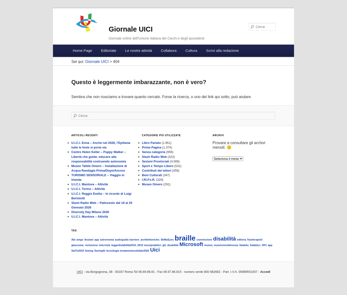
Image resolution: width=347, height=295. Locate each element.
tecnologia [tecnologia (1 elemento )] (112, 250)
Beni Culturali (152, 175)
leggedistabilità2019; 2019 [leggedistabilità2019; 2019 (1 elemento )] (127, 245)
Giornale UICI (131, 29)
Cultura (191, 50)
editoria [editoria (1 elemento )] (241, 239)
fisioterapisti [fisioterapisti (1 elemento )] (254, 239)
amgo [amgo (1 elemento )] (79, 239)
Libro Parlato (151, 143)
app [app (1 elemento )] (96, 239)
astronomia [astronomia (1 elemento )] (107, 239)
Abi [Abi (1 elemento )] (73, 239)
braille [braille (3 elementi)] (185, 238)
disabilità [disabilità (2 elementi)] (224, 239)
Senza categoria (153, 152)
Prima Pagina (151, 147)
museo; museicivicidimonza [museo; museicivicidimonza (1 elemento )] (221, 245)
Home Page (82, 50)
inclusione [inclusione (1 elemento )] (91, 245)
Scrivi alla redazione (222, 50)
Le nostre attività (138, 50)
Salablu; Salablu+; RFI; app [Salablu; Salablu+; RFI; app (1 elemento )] (256, 245)
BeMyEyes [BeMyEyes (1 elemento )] (167, 239)
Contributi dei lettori (156, 170)
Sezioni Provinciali (155, 161)
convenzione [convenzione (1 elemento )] (204, 239)
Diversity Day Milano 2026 (90, 212)
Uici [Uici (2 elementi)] (155, 250)
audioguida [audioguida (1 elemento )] (122, 239)
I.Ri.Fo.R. (148, 179)
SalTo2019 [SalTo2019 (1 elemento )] (77, 250)
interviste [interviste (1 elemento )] (104, 245)
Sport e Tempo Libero (158, 166)
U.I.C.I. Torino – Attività (88, 189)
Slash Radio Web (154, 157)
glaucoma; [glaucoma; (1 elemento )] (77, 245)
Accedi (265, 272)
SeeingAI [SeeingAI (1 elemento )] (99, 250)
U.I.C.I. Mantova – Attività (89, 184)
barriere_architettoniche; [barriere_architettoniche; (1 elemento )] (145, 239)
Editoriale (108, 50)
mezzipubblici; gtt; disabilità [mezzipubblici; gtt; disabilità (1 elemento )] (161, 245)
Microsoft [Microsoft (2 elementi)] (191, 244)
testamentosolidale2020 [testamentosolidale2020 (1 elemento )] (134, 250)
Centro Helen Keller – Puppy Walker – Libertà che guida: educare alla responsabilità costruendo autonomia (98, 156)
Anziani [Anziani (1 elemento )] (88, 239)
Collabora (169, 50)
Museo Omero (152, 184)
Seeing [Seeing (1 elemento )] (89, 250)
